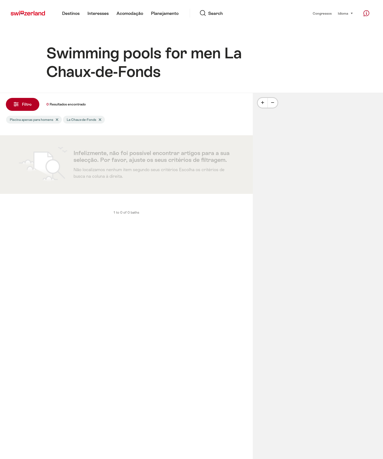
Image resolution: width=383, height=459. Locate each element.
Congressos (322, 13)
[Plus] (262, 103)
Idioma (345, 13)
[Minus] (272, 103)
